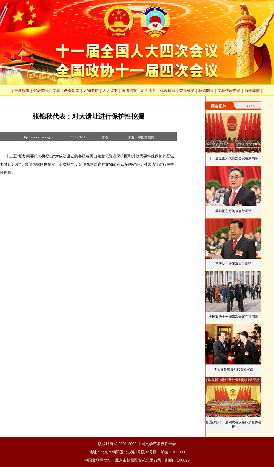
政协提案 (129, 91)
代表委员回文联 (46, 91)
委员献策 (187, 91)
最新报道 (22, 91)
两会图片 (148, 91)
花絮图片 (206, 91)
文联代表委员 (229, 91)
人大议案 (110, 91)
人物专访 (91, 91)
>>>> (251, 106)
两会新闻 (71, 91)
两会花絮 (252, 91)
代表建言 (167, 91)
